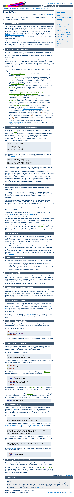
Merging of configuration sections (20, 460)
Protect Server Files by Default (18, 343)
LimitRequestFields (36, 92)
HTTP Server (11, 8)
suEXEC (22, 250)
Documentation (20, 8)
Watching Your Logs (62, 39)
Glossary (65, 3)
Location (33, 387)
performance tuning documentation (32, 109)
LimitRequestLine (32, 94)
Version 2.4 (28, 8)
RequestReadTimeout (18, 74)
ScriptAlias (37, 230)
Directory (47, 372)
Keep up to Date (61, 12)
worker (13, 119)
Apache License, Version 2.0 (20, 494)
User (15, 132)
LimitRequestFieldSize (17, 94)
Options (41, 226)
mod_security (30, 314)
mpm (23, 110)
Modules (50, 3)
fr (47, 14)
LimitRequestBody (23, 92)
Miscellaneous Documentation (40, 8)
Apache (5, 8)
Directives (56, 3)
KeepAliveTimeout (17, 84)
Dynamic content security (63, 32)
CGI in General (61, 23)
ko (50, 14)
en (45, 14)
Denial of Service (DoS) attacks (18, 49)
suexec (11, 214)
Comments (59, 45)
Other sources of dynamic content (20, 287)
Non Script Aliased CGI (63, 25)
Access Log (12, 448)
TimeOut (14, 77)
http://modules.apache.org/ (16, 122)
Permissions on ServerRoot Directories (22, 127)
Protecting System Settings (64, 34)
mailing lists (40, 487)
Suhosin (46, 308)
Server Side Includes (62, 21)
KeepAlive (12, 87)
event (43, 112)
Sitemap (70, 3)
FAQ (61, 3)
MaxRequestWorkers (20, 105)
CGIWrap (11, 254)
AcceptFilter (13, 100)
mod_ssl (11, 117)
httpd (13, 156)
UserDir (30, 394)
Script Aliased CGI (61, 26)
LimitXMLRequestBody (16, 95)
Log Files (13, 409)
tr (53, 14)
